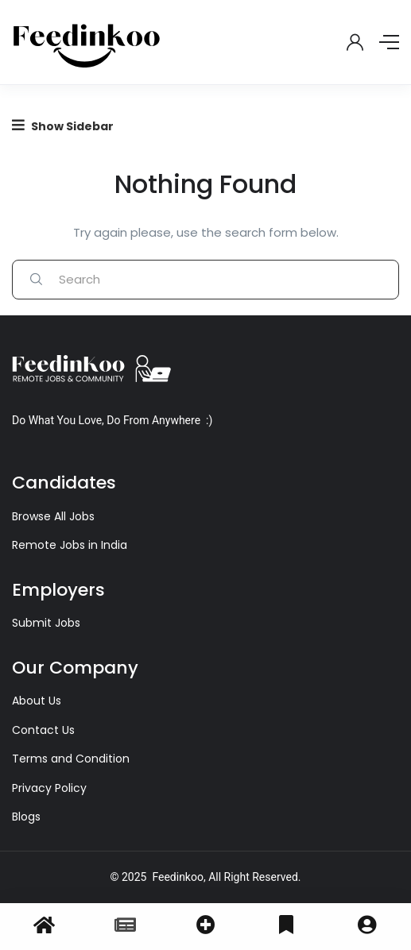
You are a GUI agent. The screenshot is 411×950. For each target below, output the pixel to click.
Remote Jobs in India (69, 545)
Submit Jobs (46, 623)
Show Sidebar (63, 126)
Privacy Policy (49, 788)
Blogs (26, 816)
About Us (36, 701)
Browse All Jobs (53, 516)
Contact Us (43, 730)
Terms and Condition (71, 759)
